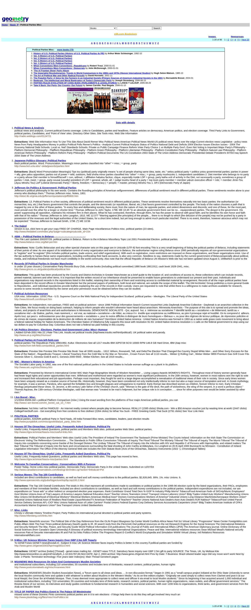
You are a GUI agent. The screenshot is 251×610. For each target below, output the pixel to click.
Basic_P (14, 25)
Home (5, 25)
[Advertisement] (125, 8)
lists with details (125, 122)
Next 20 (245, 39)
